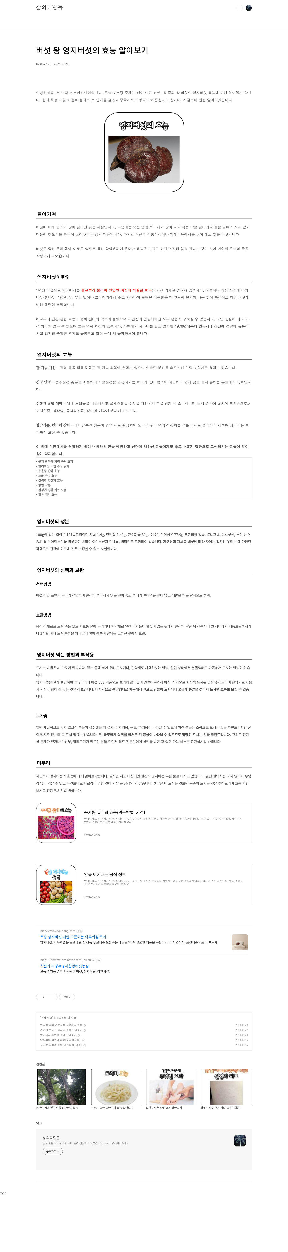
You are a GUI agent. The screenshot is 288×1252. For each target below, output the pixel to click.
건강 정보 (46, 1074)
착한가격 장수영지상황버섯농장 (64, 1021)
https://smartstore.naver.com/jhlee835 (67, 1016)
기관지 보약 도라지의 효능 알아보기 (61, 1086)
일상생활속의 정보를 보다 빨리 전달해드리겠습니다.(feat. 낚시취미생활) (85, 1199)
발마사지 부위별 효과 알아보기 (58, 1091)
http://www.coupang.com (57, 987)
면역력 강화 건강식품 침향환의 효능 (61, 1081)
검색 (240, 8)
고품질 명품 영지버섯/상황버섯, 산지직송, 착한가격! (75, 1027)
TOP (3, 1249)
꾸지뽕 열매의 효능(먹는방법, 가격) (61, 1101)
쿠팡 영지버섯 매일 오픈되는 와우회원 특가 (73, 992)
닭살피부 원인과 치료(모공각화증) (60, 1096)
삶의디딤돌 (49, 8)
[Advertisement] (144, 949)
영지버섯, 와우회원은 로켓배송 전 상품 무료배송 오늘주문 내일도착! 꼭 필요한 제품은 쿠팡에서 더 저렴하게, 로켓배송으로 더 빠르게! (129, 998)
